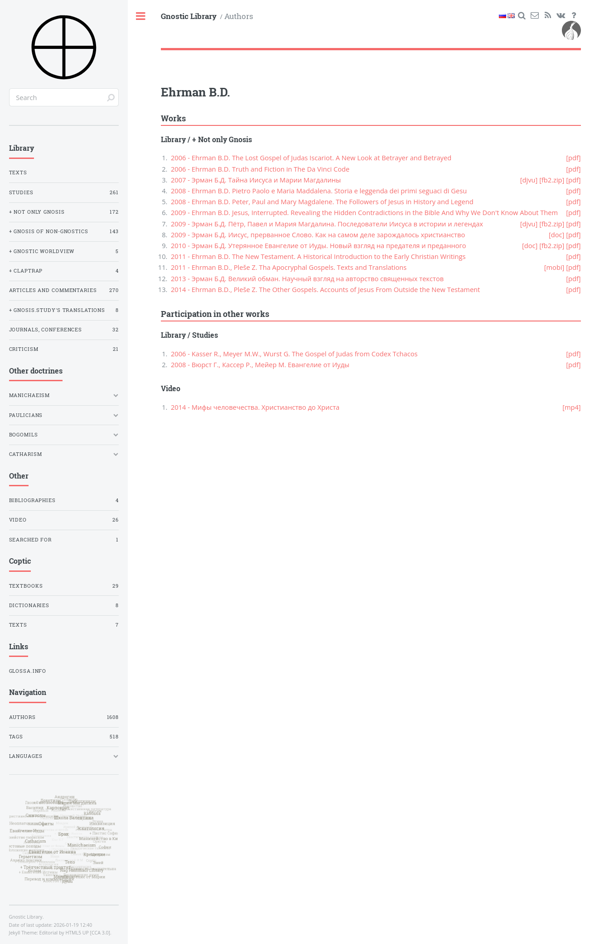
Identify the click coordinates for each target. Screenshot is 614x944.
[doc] (556, 234)
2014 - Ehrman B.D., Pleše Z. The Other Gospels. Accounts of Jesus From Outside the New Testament (325, 289)
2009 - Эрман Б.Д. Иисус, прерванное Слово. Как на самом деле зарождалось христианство (318, 234)
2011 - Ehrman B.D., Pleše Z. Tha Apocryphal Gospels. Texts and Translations (288, 267)
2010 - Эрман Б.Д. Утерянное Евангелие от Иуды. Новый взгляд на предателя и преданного (318, 245)
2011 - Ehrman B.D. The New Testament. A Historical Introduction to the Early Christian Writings (318, 256)
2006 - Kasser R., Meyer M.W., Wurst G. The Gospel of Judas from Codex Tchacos (294, 353)
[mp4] (571, 407)
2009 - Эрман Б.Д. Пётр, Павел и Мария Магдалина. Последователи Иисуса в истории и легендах (327, 223)
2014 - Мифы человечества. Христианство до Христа (255, 407)
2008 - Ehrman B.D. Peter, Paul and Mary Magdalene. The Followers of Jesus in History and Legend (322, 201)
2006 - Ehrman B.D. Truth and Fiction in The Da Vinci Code (260, 168)
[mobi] (554, 267)
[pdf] (573, 157)
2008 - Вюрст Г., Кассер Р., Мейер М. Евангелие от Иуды (260, 364)
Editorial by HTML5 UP (64, 933)
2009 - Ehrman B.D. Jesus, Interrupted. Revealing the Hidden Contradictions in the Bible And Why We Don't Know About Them (364, 212)
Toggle (141, 16)
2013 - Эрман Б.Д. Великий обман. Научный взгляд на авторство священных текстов (307, 278)
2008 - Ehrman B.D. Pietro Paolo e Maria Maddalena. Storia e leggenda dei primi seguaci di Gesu (319, 190)
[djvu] (529, 179)
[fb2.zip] (551, 179)
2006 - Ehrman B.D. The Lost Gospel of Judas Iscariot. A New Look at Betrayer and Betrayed (311, 157)
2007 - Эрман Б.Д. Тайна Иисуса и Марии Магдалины (256, 179)
